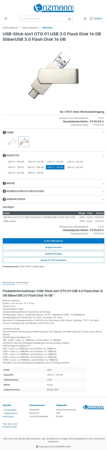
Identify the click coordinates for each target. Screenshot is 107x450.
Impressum (34, 413)
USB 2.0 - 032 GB (55, 162)
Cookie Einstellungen (39, 416)
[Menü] (6, 18)
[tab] (9, 282)
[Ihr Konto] (85, 18)
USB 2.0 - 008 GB (16, 162)
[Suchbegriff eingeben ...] (42, 18)
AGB (58, 413)
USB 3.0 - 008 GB (35, 167)
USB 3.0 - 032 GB (75, 167)
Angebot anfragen (53, 254)
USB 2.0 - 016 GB (35, 162)
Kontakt (59, 416)
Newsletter (34, 409)
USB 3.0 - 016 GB (55, 167)
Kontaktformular (10, 427)
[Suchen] (69, 18)
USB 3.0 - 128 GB (35, 173)
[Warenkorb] (96, 18)
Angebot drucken (53, 247)
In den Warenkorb (53, 241)
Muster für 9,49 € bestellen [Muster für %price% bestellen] (53, 260)
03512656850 (10, 410)
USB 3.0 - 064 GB (16, 173)
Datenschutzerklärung (66, 409)
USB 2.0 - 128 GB (15, 167)
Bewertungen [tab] (22, 282)
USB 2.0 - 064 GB (75, 162)
